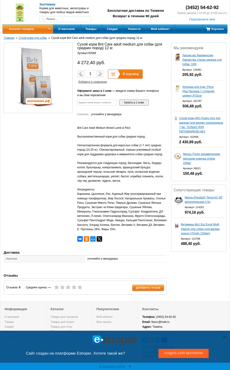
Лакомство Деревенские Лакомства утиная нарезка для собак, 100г (202, 60)
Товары (91, 29)
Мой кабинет (160, 29)
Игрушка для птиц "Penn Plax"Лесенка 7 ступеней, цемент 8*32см (198, 91)
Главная (9, 38)
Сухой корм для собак (33, 38)
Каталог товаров (21, 29)
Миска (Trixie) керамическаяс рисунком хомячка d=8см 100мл (201, 158)
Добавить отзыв (148, 287)
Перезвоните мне (202, 19)
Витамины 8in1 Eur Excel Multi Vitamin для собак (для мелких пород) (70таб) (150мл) (200, 229)
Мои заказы (103, 322)
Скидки (112, 29)
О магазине (66, 29)
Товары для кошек (62, 322)
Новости (134, 29)
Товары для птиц (61, 326)
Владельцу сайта (115, 366)
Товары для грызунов (64, 316)
